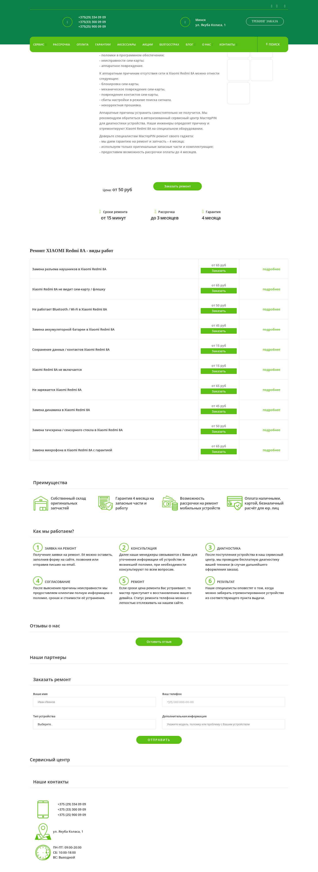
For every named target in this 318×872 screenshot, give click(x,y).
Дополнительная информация (184, 716)
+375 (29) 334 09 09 (72, 804)
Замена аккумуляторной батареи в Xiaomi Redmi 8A (73, 329)
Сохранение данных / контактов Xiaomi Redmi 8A (71, 349)
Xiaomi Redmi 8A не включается (57, 369)
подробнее (271, 269)
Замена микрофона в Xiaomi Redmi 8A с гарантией (72, 450)
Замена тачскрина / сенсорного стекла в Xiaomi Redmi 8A (77, 430)
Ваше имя (40, 693)
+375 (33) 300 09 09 (72, 809)
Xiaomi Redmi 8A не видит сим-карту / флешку (68, 289)
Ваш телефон (172, 693)
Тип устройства (44, 716)
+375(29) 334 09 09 (92, 17)
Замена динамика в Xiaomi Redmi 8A (61, 410)
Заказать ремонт (177, 186)
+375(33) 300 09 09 (92, 22)
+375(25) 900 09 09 (92, 27)
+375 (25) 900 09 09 (72, 814)
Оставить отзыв (159, 642)
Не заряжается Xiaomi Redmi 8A (56, 390)
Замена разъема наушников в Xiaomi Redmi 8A (69, 269)
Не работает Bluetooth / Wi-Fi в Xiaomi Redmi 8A (69, 309)
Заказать (219, 270)
